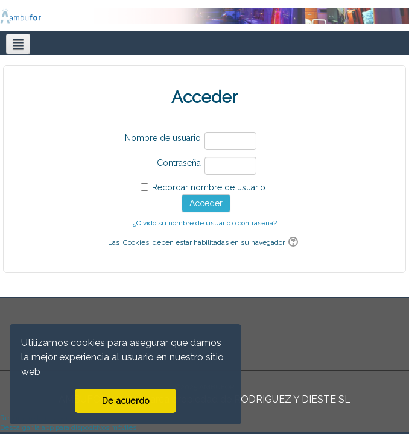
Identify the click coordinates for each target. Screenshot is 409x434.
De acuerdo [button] (126, 400)
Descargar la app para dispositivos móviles (68, 427)
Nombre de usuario (163, 138)
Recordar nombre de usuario (208, 187)
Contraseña (179, 163)
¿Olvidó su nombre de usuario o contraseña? (205, 223)
